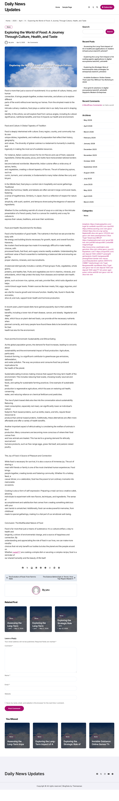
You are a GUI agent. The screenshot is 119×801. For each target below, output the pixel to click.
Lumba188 (109, 242)
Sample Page (67, 7)
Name (7, 687)
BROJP (99, 238)
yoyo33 (110, 249)
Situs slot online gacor (98, 249)
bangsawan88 (103, 256)
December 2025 (90, 149)
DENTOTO (108, 261)
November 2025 (90, 155)
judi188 (92, 242)
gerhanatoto (87, 256)
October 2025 (89, 161)
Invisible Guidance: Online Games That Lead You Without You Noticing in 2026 (97, 79)
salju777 (96, 270)
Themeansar (77, 797)
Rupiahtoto (86, 251)
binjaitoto (86, 224)
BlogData (66, 797)
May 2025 (88, 190)
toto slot (85, 242)
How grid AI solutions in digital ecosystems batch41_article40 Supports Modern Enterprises (95, 90)
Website (8, 705)
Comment (9, 657)
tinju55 (94, 256)
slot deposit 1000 (89, 254)
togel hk (85, 226)
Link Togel (104, 263)
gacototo (85, 249)
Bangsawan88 (87, 265)
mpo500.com (101, 226)
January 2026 (89, 143)
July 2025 (88, 179)
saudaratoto (93, 261)
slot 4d (110, 272)
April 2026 (88, 126)
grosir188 (109, 240)
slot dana (91, 236)
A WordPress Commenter (92, 105)
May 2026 (88, 120)
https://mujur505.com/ (105, 251)
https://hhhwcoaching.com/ (93, 229)
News (9, 27)
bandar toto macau (100, 258)
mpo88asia (98, 265)
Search (85, 27)
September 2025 (90, 167)
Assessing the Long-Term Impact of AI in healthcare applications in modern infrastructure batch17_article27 (98, 48)
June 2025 (88, 184)
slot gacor (108, 229)
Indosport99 (100, 242)
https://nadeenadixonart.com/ (93, 240)
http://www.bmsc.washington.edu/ (95, 247)
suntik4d (92, 226)
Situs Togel (107, 265)
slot (91, 258)
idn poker (103, 270)
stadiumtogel (94, 263)
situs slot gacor (97, 233)
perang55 (107, 254)
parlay (105, 231)
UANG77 (99, 254)
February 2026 (90, 138)
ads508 (95, 272)
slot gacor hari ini (89, 268)
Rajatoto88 (86, 233)
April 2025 (88, 196)
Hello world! (109, 105)
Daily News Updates (24, 784)
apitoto (101, 261)
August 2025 (89, 173)
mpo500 (110, 226)
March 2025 (89, 202)
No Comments (33, 54)
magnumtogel (87, 245)
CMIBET (85, 263)
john (47, 601)
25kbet (85, 231)
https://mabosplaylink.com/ (100, 224)
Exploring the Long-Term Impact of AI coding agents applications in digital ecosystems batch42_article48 (98, 59)
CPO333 (107, 233)
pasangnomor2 (101, 236)
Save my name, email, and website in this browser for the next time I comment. (35, 714)
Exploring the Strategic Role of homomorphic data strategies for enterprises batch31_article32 (95, 69)
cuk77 (93, 251)
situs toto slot (87, 274)
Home (57, 7)
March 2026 (89, 132)
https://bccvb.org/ (95, 231)
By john (9, 53)
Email (7, 696)
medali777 (17, 563)
